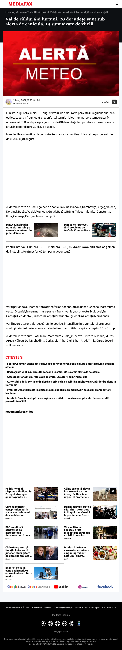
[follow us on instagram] (83, 587)
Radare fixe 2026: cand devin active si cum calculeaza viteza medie (18, 572)
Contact (111, 608)
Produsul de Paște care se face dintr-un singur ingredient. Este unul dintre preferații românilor (76, 551)
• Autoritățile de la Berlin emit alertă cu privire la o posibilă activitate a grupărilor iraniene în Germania (60, 383)
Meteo (23, 12)
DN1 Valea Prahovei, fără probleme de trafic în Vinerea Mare (77, 227)
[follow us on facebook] (105, 587)
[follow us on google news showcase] (39, 587)
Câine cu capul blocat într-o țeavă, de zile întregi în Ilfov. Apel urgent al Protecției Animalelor (77, 492)
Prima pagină (11, 12)
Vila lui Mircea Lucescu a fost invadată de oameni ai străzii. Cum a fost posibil (77, 531)
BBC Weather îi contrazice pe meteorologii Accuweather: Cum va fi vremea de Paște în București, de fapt (18, 531)
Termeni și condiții (63, 608)
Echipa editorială (15, 608)
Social (36, 100)
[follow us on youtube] (61, 587)
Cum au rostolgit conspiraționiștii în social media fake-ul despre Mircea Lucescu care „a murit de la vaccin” (18, 511)
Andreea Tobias (21, 103)
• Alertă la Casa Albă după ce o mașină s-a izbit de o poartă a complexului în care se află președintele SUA (57, 400)
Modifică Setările (61, 615)
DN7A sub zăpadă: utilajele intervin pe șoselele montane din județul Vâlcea (19, 228)
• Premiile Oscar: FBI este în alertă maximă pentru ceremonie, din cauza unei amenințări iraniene (58, 391)
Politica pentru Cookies (38, 608)
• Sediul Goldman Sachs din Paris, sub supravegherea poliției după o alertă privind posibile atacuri (59, 365)
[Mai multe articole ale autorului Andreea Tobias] (8, 102)
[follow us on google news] (16, 587)
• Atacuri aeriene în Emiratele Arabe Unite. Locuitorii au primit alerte (46, 376)
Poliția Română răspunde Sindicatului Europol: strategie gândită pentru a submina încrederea (18, 492)
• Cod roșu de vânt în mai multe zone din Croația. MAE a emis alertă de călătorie (52, 372)
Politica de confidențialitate (90, 608)
